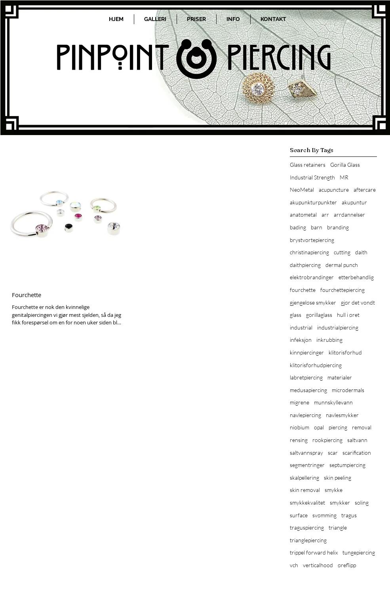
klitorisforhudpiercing (316, 365)
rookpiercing (327, 440)
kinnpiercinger (307, 352)
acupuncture (334, 189)
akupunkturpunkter (313, 202)
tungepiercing (358, 552)
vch (294, 565)
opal (319, 427)
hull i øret (348, 314)
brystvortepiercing (312, 239)
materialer (339, 377)
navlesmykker (342, 415)
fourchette (303, 289)
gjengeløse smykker (313, 302)
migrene (299, 402)
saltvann (357, 440)
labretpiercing (306, 377)
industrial (301, 327)
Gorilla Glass (345, 164)
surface (299, 515)
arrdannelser (349, 214)
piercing (338, 427)
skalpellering (304, 477)
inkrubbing (329, 339)
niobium (299, 427)
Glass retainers (307, 164)
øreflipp (347, 565)
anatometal (303, 214)
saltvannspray (306, 452)
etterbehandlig (356, 277)
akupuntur (354, 202)
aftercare (365, 189)
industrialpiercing (337, 327)
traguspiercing (307, 527)
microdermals (348, 390)
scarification (356, 452)
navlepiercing (305, 415)
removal (361, 427)
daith (361, 252)
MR (344, 177)
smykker (340, 502)
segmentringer (307, 464)
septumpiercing (347, 464)
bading (298, 227)
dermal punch (341, 264)
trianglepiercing (308, 540)
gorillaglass (319, 314)
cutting (342, 252)
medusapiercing (308, 390)
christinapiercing (309, 252)
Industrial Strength (312, 177)
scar (333, 452)
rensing (299, 440)
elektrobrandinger (312, 277)
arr (325, 214)
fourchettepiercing (342, 289)
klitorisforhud (345, 352)
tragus (349, 515)
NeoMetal (302, 189)
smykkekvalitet (307, 502)
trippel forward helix (314, 552)
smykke (333, 489)
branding (338, 227)
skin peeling (337, 477)
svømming (324, 515)
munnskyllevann (333, 402)
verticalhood (318, 565)
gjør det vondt (358, 302)
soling (362, 502)
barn (316, 227)
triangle (338, 527)
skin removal (305, 489)
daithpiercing (305, 264)
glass (295, 314)
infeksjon (301, 339)
